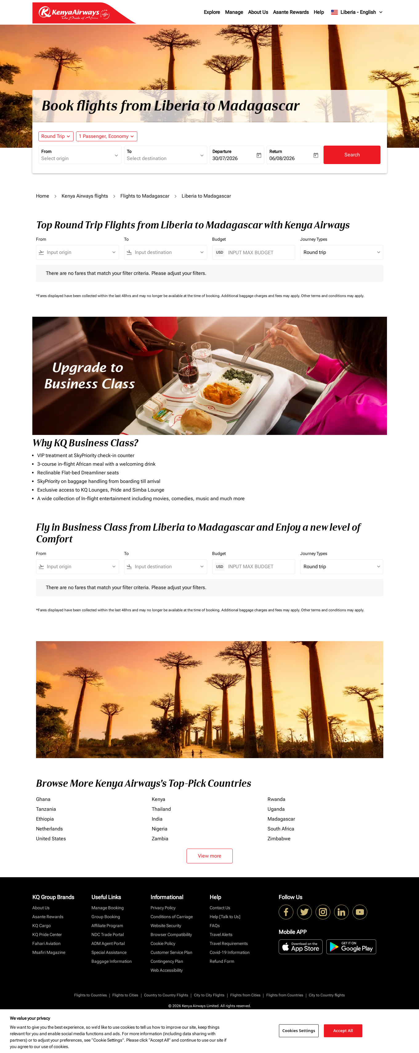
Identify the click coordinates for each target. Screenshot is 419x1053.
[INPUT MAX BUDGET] (258, 252)
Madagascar (281, 819)
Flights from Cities (245, 995)
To (129, 151)
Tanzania (46, 809)
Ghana (43, 799)
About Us (258, 12)
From (46, 151)
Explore (212, 12)
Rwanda (276, 799)
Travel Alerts (221, 934)
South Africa (281, 829)
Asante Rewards (291, 12)
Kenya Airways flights (85, 196)
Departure (221, 151)
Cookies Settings (298, 1030)
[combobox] (77, 158)
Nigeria (159, 829)
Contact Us (220, 907)
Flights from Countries (284, 995)
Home (42, 196)
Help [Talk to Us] (225, 916)
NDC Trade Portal (107, 934)
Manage (234, 12)
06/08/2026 (282, 158)
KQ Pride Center (47, 934)
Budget (219, 239)
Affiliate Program (107, 925)
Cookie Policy (163, 943)
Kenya (158, 799)
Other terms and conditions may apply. (332, 296)
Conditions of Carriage (172, 916)
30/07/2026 (225, 158)
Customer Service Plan (171, 952)
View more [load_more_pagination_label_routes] (209, 856)
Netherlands (49, 829)
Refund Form (222, 961)
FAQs (215, 925)
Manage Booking (107, 907)
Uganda (276, 809)
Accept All (343, 1030)
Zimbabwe (279, 839)
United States (51, 839)
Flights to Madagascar (144, 196)
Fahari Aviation (46, 943)
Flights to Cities (125, 995)
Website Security (166, 925)
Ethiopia (45, 819)
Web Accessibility (167, 970)
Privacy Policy (163, 907)
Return (275, 151)
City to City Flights (209, 995)
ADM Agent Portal (108, 943)
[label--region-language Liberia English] (357, 12)
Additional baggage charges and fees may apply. (261, 296)
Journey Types (313, 239)
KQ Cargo (41, 925)
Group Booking (105, 916)
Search (352, 155)
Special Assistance (109, 952)
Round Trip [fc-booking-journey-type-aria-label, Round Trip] (53, 136)
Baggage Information (111, 961)
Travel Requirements (229, 943)
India (157, 819)
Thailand (161, 809)
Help (319, 12)
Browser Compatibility (171, 934)
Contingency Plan (167, 961)
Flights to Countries (90, 995)
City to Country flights (327, 995)
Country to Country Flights (166, 995)
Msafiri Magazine (48, 952)
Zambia (160, 839)
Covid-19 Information (230, 952)
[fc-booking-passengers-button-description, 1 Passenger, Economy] (103, 136)
